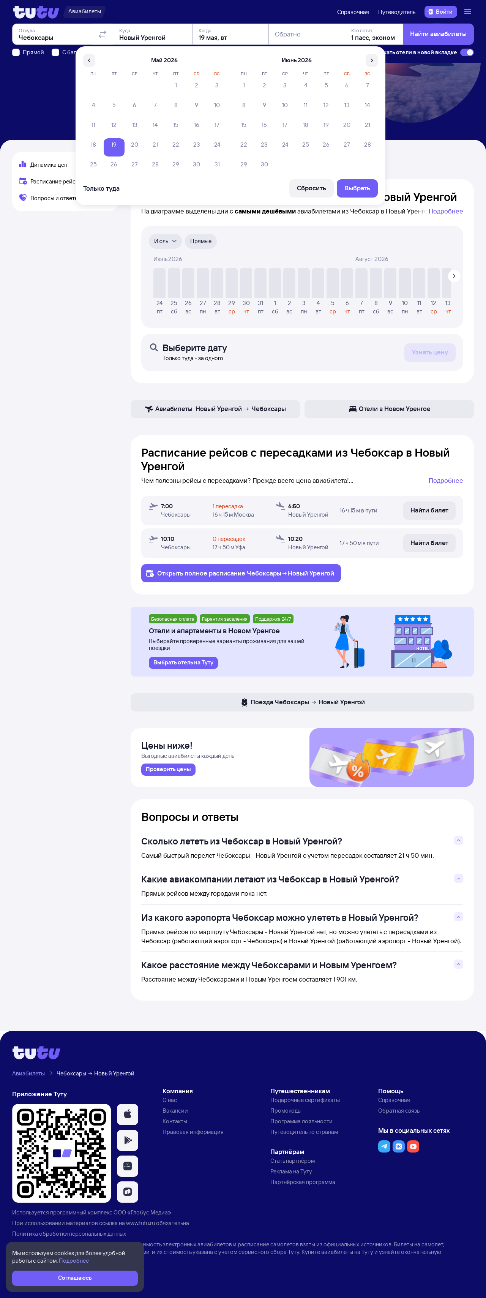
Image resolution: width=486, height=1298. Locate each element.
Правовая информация (193, 1133)
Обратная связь (399, 1112)
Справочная (353, 12)
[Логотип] (36, 12)
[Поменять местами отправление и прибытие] (102, 77)
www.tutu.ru (140, 1224)
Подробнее (446, 211)
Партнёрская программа (302, 1183)
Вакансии (175, 1112)
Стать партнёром (292, 1162)
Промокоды (285, 1112)
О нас (170, 1101)
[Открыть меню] (468, 11)
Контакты (175, 1122)
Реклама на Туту (291, 1172)
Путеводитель (396, 12)
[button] (127, 1116)
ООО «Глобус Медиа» (142, 1213)
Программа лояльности (301, 1122)
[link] (168, 771)
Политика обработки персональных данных (69, 1234)
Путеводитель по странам (304, 1133)
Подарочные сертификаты (305, 1101)
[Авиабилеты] (84, 12)
